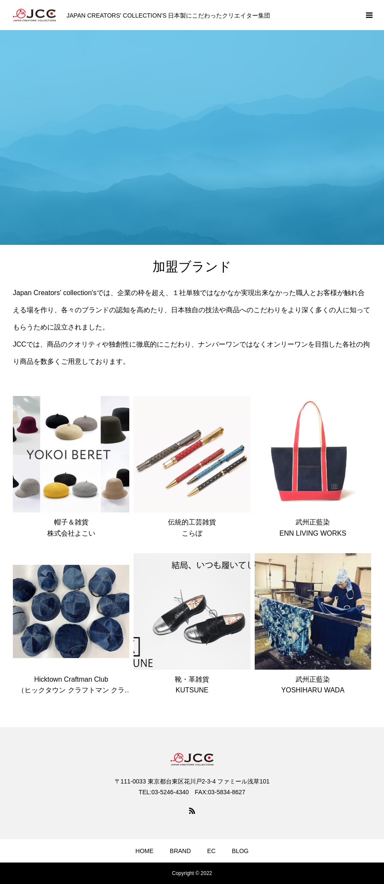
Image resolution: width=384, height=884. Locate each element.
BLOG (240, 850)
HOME (144, 850)
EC (211, 850)
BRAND (180, 850)
